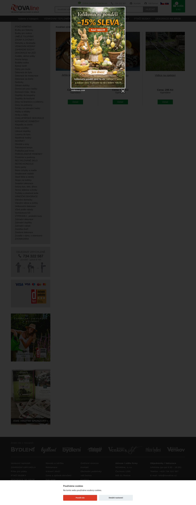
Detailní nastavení (116, 498)
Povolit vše (80, 498)
